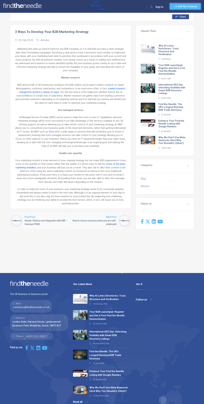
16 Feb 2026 (164, 59)
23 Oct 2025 (164, 79)
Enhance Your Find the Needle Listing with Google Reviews (171, 123)
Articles (45, 40)
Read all (80, 401)
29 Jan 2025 (164, 131)
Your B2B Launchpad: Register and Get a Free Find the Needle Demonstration (171, 69)
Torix (51, 131)
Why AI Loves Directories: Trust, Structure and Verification (168, 50)
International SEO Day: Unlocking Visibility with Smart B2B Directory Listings (171, 89)
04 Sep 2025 (164, 98)
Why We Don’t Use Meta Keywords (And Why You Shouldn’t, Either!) (171, 140)
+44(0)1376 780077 (36, 336)
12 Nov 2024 (164, 148)
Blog (71, 6)
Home (48, 6)
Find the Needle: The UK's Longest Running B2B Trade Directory (170, 107)
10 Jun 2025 (164, 115)
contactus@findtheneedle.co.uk (31, 307)
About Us (60, 6)
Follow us (144, 299)
